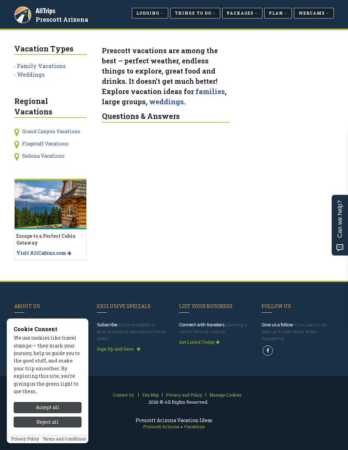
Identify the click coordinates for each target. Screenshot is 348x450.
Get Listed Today (199, 342)
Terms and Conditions (64, 442)
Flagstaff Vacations (45, 143)
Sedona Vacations (43, 156)
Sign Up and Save (118, 349)
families (210, 91)
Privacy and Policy (184, 395)
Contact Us (123, 395)
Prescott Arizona (63, 18)
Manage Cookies (225, 395)
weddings (166, 101)
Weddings (31, 74)
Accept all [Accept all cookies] (47, 410)
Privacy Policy (25, 442)
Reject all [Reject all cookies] (47, 425)
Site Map (150, 395)
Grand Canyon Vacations (51, 131)
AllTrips (46, 10)
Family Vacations (41, 65)
